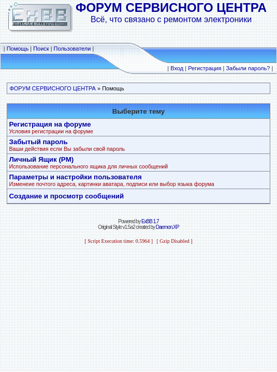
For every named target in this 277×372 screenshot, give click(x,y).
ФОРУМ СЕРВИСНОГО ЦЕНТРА (52, 88)
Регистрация (204, 68)
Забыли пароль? (248, 68)
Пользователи (72, 48)
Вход (176, 68)
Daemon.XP (167, 227)
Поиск (41, 48)
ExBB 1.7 (150, 221)
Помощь (18, 48)
